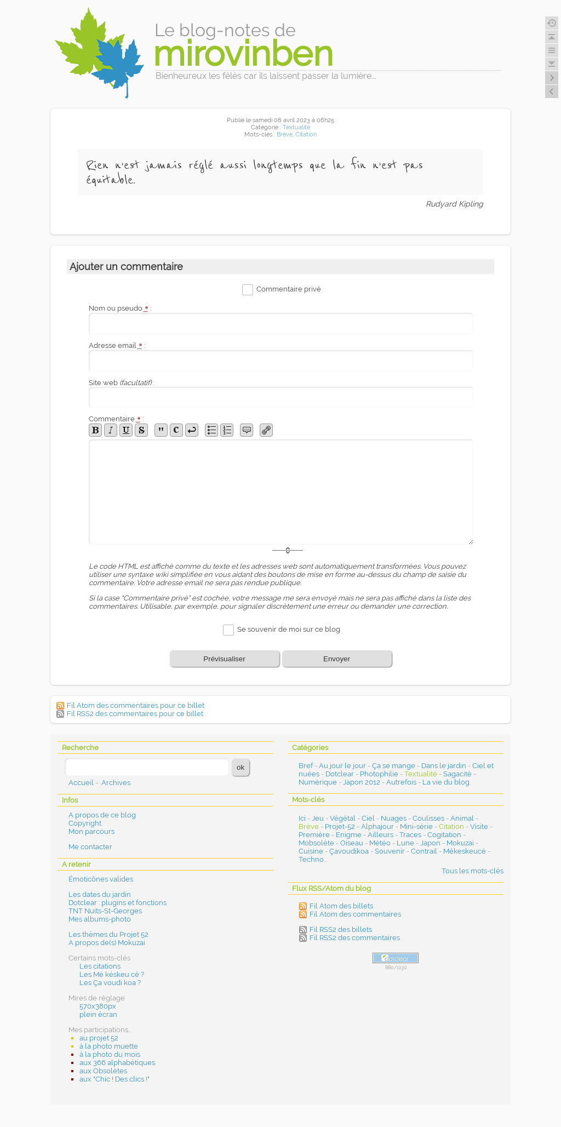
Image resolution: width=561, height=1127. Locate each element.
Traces (410, 835)
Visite (479, 826)
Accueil (81, 783)
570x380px (97, 1006)
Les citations (100, 966)
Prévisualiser (224, 659)
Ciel (368, 818)
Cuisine (311, 851)
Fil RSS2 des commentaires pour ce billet (135, 714)
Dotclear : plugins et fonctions (117, 903)
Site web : (121, 383)
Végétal (343, 818)
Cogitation (444, 835)
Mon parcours (91, 831)
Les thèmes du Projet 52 (108, 934)
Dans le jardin (443, 766)
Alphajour (377, 826)
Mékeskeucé (464, 851)
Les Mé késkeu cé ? (111, 974)
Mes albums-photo (99, 919)
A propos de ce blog (102, 815)
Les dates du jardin (99, 894)
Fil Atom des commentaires (355, 914)
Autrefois (401, 782)
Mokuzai (460, 843)
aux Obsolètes (103, 1071)
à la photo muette (108, 1046)
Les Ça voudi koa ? (110, 983)
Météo (380, 843)
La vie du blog (446, 782)
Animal (462, 818)
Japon (430, 843)
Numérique (318, 782)
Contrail (424, 851)
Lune (405, 843)
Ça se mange (393, 766)
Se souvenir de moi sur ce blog (288, 630)
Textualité (296, 127)
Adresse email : (117, 345)
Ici (302, 818)
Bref (306, 766)
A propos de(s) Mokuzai (106, 943)
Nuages (394, 818)
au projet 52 (98, 1038)
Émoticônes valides (100, 879)
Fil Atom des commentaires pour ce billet (135, 705)
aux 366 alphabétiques (117, 1063)
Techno (311, 859)
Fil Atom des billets (341, 906)
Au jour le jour (342, 766)
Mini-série (416, 826)
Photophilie (379, 774)
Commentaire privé (288, 289)
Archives (115, 783)
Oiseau (351, 843)
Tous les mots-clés (472, 871)
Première (314, 835)
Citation (306, 134)
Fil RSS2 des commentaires (355, 938)
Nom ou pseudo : (120, 308)
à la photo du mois (109, 1054)
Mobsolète (316, 843)
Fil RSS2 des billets (341, 929)
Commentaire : (116, 419)
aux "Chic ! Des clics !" (114, 1079)
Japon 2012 (361, 782)
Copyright (84, 823)
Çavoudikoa (349, 851)
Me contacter (90, 847)
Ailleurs (380, 835)
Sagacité (457, 774)
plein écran (98, 1014)
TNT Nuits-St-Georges (105, 911)
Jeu (318, 818)
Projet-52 (340, 826)
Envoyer (336, 659)
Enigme (349, 835)
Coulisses (428, 818)
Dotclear (339, 774)
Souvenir (390, 851)
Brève (285, 134)
